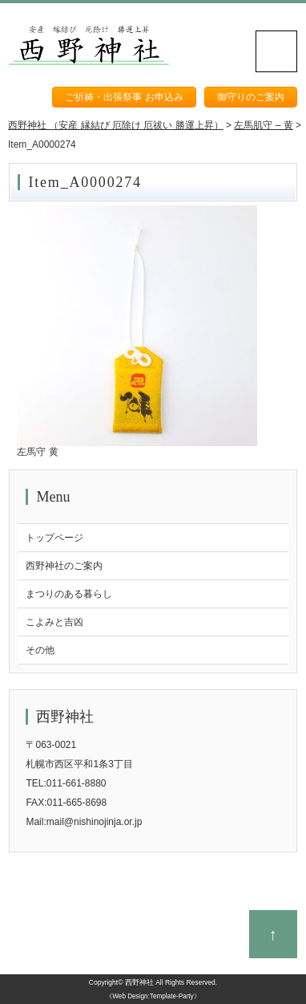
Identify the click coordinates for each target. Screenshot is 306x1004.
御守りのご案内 (250, 97)
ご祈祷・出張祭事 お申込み (124, 97)
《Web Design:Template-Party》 (152, 996)
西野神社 (139, 982)
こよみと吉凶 (54, 622)
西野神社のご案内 (64, 565)
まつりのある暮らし (69, 594)
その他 (40, 650)
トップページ (54, 537)
